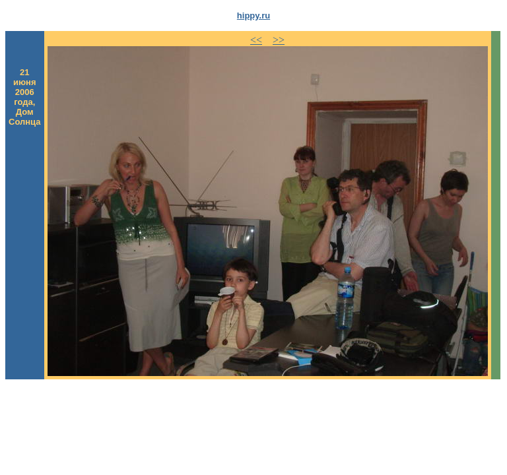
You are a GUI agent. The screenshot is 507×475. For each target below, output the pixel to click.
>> (279, 40)
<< (256, 40)
